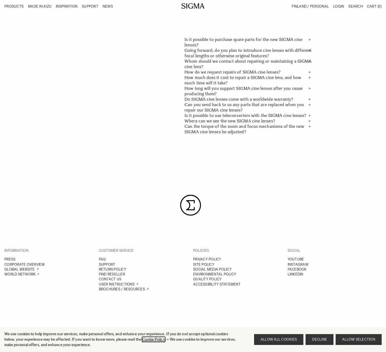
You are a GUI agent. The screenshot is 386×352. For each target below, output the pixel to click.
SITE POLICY (203, 264)
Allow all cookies (279, 339)
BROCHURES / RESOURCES (122, 289)
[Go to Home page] (193, 6)
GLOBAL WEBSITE (19, 269)
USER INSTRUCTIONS (117, 284)
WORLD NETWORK (19, 274)
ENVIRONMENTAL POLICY (214, 274)
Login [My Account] (338, 6)
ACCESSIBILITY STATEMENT (217, 284)
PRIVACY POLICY (207, 259)
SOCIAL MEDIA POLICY (212, 269)
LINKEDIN (295, 274)
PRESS (9, 259)
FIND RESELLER (112, 274)
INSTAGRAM (298, 264)
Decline (319, 339)
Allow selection (358, 339)
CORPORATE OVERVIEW (24, 264)
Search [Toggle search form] (355, 6)
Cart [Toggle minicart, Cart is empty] (374, 6)
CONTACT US (110, 279)
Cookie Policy (153, 339)
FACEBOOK (297, 269)
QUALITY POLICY (207, 279)
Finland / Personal (310, 6)
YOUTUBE (296, 259)
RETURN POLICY (112, 269)
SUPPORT (107, 264)
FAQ (102, 259)
